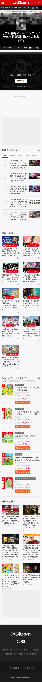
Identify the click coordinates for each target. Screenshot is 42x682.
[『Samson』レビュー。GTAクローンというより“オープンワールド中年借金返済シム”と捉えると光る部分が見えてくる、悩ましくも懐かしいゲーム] (34, 163)
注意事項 (8, 654)
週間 (20, 155)
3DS (21, 41)
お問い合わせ (8, 650)
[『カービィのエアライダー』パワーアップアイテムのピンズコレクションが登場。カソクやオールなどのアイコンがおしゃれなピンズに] (34, 201)
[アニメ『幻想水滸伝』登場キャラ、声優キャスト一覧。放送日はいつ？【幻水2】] (31, 568)
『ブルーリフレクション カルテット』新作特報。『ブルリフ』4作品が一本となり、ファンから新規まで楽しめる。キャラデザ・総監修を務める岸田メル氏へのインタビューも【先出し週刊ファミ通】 (19, 216)
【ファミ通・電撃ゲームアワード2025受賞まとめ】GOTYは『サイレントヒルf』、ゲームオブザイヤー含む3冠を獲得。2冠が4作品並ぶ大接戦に (10, 551)
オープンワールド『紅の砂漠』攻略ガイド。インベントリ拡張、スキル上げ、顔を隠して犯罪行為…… (10, 305)
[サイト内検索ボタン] (39, 2)
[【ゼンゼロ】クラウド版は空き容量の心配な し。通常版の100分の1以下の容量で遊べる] (31, 267)
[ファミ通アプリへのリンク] (14, 668)
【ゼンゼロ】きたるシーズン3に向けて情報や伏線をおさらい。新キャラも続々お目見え (31, 252)
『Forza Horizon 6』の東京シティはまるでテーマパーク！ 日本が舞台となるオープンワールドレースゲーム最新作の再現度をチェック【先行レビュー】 (19, 177)
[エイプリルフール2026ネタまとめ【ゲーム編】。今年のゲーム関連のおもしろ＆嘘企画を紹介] (10, 510)
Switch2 (8, 8)
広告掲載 (33, 654)
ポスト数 (35, 155)
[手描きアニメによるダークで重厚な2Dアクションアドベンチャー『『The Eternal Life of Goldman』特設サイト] (10, 350)
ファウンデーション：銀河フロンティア (34, 297)
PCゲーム (26, 8)
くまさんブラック (12, 271)
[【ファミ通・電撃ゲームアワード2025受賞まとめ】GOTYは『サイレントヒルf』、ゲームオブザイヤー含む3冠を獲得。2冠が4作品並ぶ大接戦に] (10, 539)
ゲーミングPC (11, 245)
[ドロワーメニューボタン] (2, 2)
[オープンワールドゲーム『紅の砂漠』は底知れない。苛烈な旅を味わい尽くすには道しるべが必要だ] (31, 321)
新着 (2, 8)
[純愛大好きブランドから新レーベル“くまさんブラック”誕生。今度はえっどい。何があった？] (10, 267)
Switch (14, 8)
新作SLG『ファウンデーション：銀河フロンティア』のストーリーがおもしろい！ (31, 304)
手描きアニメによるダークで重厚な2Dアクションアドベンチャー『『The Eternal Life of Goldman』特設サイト (10, 362)
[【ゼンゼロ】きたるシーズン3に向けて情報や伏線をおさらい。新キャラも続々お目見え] (31, 241)
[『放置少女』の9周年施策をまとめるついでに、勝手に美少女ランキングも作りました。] (10, 321)
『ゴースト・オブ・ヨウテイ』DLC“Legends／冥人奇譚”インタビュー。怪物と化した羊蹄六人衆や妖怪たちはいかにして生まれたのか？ (31, 522)
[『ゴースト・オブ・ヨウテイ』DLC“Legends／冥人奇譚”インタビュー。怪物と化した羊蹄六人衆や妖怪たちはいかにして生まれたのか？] (31, 510)
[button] (21, 87)
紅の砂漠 (10, 297)
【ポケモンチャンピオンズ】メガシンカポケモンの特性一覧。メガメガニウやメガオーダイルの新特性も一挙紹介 (19, 190)
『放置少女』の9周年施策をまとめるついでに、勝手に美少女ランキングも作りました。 (10, 332)
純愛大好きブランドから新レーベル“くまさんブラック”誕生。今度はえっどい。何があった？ (10, 278)
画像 (37, 48)
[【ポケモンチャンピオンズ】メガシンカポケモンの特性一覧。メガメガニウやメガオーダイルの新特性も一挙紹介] (34, 189)
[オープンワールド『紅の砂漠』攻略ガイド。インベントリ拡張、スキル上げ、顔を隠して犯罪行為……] (10, 293)
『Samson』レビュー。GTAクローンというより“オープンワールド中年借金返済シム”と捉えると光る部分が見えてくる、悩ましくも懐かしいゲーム (19, 164)
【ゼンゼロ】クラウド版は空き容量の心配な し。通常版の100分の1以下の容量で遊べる (31, 278)
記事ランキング (9, 150)
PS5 (19, 8)
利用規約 (36, 650)
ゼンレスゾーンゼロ (34, 245)
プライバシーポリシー (22, 650)
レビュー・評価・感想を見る (20, 75)
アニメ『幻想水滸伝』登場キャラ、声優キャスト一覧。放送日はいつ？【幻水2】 (31, 578)
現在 (5, 155)
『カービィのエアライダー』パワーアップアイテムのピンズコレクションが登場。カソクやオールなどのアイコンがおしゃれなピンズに (19, 203)
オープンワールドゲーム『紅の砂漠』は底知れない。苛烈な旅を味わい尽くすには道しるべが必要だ (31, 333)
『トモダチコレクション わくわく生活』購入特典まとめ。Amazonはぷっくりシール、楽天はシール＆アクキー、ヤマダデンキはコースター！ (10, 580)
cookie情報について (21, 654)
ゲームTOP (7, 48)
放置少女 (10, 326)
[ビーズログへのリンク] (28, 668)
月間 (27, 155)
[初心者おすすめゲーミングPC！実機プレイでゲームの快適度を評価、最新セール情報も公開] (10, 241)
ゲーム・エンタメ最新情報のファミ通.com (14, 12)
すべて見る (37, 150)
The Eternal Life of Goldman (12, 354)
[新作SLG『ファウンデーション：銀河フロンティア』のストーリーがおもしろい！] (31, 293)
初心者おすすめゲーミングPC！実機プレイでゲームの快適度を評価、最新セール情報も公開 (10, 252)
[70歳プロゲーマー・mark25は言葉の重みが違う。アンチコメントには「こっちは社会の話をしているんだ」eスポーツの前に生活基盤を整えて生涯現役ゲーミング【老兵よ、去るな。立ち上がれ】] (31, 539)
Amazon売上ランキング (14, 378)
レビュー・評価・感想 (24, 48)
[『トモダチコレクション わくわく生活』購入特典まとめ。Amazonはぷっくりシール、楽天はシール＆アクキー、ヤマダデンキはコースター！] (10, 568)
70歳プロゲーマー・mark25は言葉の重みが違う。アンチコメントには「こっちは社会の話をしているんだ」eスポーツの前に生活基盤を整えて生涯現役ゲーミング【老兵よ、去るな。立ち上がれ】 (31, 551)
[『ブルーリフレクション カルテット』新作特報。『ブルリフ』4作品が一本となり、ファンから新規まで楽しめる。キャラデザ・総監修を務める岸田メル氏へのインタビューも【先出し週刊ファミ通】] (34, 214)
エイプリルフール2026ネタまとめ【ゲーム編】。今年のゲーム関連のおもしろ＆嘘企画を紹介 (10, 520)
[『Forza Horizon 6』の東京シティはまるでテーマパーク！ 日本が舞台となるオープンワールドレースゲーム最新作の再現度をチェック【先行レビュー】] (34, 176)
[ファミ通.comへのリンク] (21, 2)
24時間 (12, 155)
